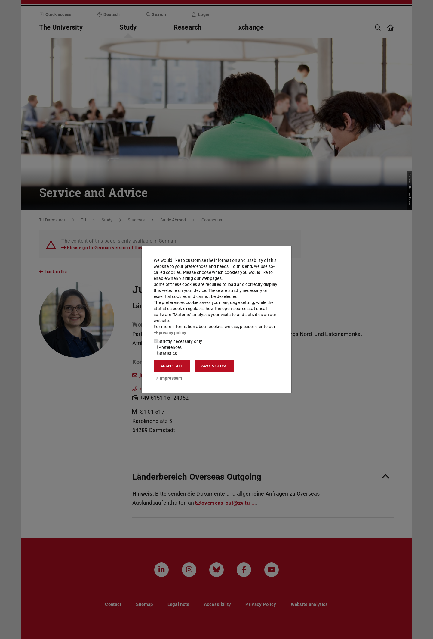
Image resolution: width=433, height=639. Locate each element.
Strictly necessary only (178, 341)
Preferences (168, 347)
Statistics (165, 353)
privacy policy (170, 332)
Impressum (168, 378)
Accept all (172, 366)
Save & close (214, 366)
